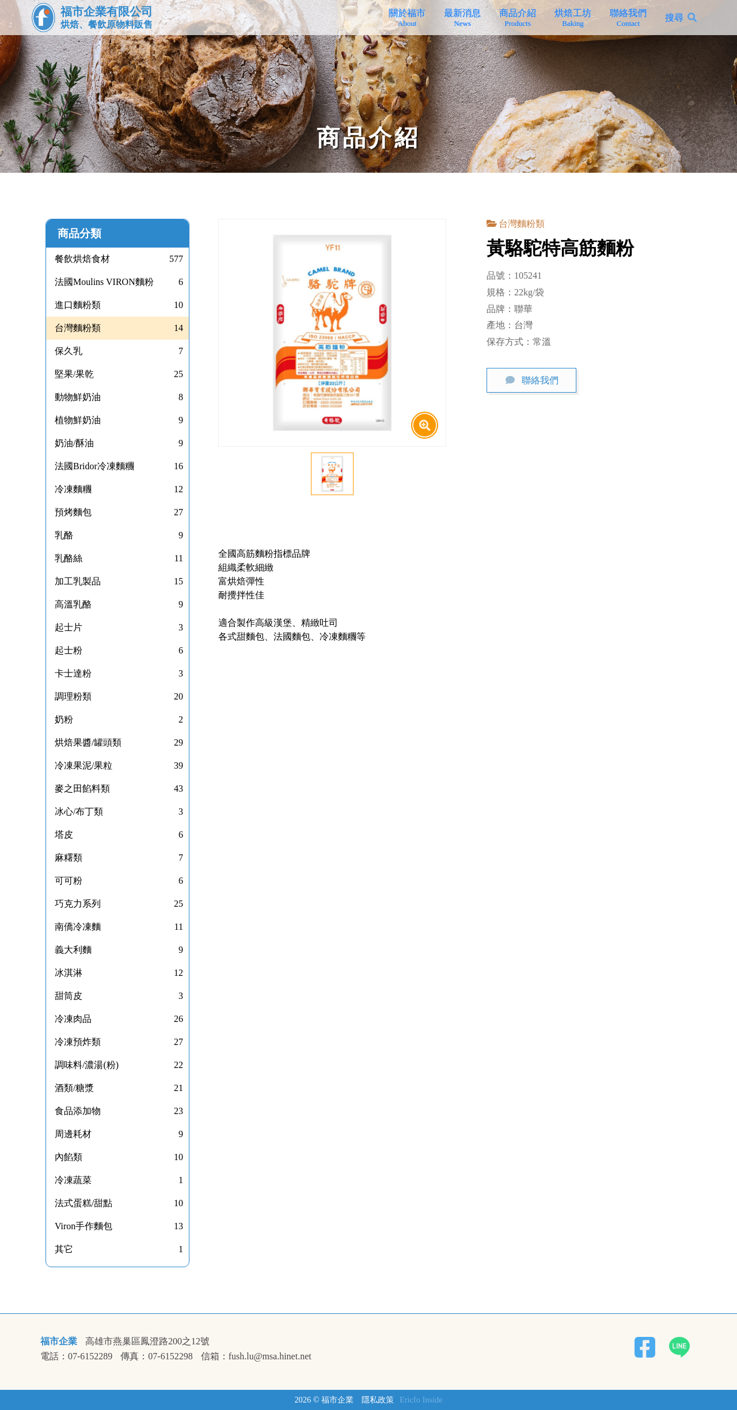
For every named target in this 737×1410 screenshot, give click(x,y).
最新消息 (462, 18)
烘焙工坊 (572, 18)
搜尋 (674, 17)
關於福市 (407, 18)
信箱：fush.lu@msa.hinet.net (256, 1356)
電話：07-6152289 (76, 1356)
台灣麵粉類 (522, 224)
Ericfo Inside (421, 1399)
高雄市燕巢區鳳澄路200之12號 (147, 1341)
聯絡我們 (628, 18)
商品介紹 (517, 18)
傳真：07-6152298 (156, 1356)
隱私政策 (378, 1399)
